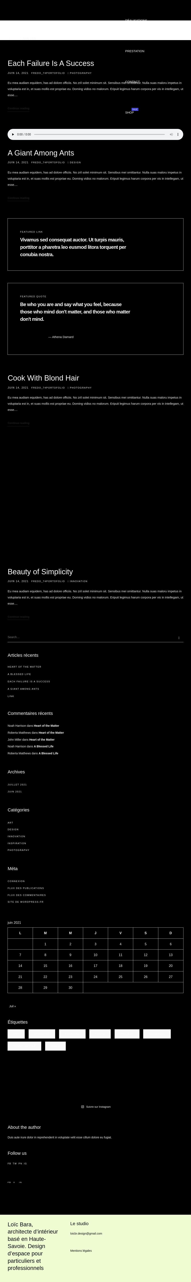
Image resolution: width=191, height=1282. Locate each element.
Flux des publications (26, 888)
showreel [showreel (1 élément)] (157, 1034)
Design (75, 162)
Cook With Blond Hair (43, 378)
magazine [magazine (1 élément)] (72, 1034)
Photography (81, 73)
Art (10, 822)
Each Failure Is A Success (51, 63)
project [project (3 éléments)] (127, 1034)
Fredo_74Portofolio (48, 73)
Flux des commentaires (27, 895)
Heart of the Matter (24, 667)
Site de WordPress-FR (26, 902)
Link (11, 696)
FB (9, 1163)
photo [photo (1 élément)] (100, 1034)
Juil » (12, 1006)
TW (15, 1163)
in (20, 1182)
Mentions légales (81, 1250)
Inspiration (17, 843)
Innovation (79, 581)
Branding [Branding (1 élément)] (41, 1034)
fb (9, 1182)
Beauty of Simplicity (40, 572)
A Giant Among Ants (41, 153)
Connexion (16, 881)
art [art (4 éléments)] (16, 1034)
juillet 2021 (17, 784)
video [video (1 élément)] (55, 1046)
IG (25, 1163)
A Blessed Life (19, 674)
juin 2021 (15, 791)
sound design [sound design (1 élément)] (24, 1046)
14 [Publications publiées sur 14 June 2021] (20, 966)
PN (20, 1163)
